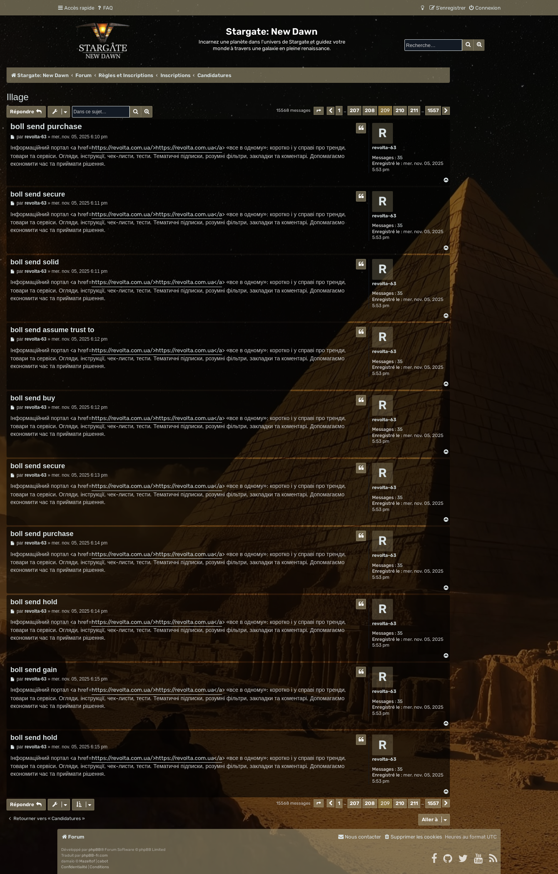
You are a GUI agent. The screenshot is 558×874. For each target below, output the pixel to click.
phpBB (95, 849)
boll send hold (33, 602)
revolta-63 (384, 147)
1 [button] (339, 110)
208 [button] (370, 110)
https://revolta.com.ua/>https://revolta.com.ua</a (157, 148)
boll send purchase (46, 126)
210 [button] (400, 110)
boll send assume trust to (52, 330)
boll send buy (32, 398)
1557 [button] (433, 110)
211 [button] (414, 110)
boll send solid (34, 262)
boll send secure (37, 194)
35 (400, 157)
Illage (17, 97)
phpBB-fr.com (95, 855)
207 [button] (354, 110)
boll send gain (33, 670)
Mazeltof (87, 861)
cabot (102, 861)
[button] (319, 111)
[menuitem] (104, 7)
